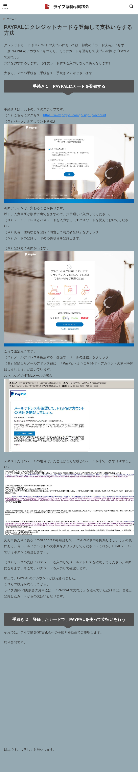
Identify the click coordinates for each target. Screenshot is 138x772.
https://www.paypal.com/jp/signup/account (74, 114)
